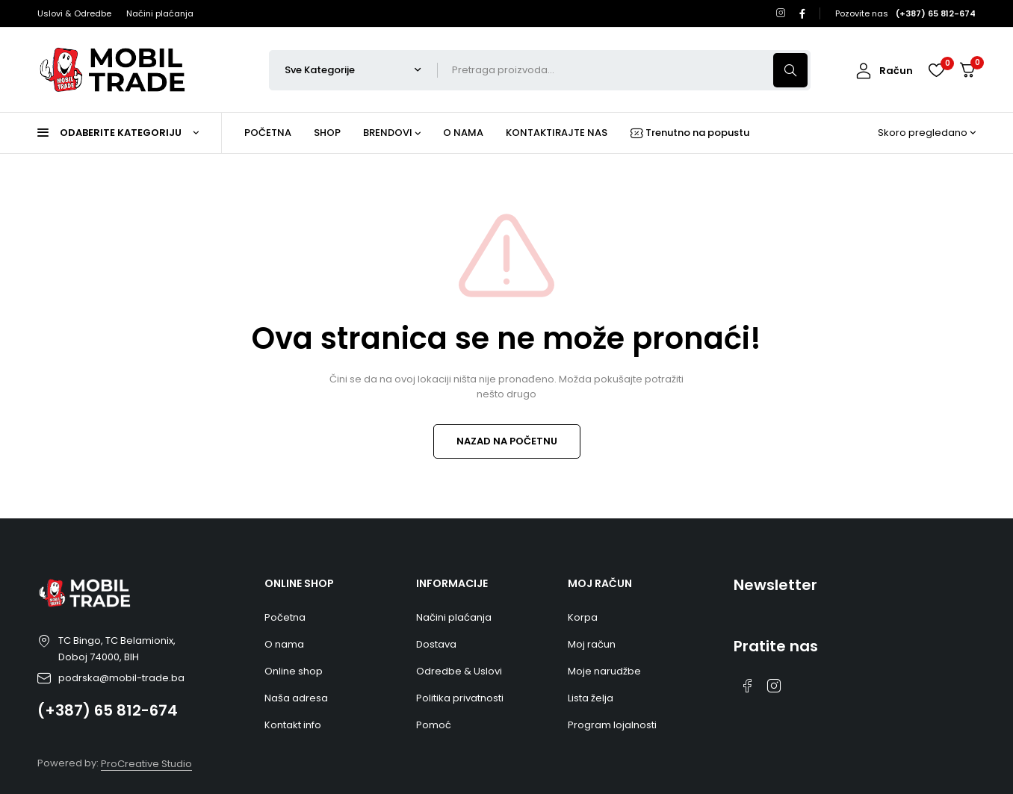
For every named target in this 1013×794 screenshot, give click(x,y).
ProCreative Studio (146, 764)
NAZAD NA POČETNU (506, 441)
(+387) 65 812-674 (107, 710)
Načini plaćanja (159, 13)
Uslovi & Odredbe (74, 13)
